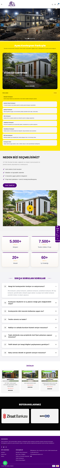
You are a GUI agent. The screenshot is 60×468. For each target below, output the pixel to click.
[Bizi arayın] (57, 234)
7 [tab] (34, 38)
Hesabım (3, 452)
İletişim (2, 456)
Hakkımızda (3, 454)
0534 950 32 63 (34, 452)
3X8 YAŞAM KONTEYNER (30, 383)
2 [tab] (26, 38)
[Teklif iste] (57, 228)
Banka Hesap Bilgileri (20, 460)
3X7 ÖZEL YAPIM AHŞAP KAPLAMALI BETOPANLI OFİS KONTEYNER (10, 385)
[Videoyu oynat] (30, 208)
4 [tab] (29, 38)
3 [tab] (28, 38)
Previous (2, 24)
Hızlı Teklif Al (30, 82)
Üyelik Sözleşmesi (20, 458)
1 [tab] (25, 38)
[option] (30, 98)
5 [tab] (31, 38)
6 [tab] (32, 38)
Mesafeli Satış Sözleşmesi (21, 452)
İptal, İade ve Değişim (20, 454)
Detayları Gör (30, 86)
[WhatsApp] (57, 239)
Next (57, 24)
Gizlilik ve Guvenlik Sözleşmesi (22, 456)
